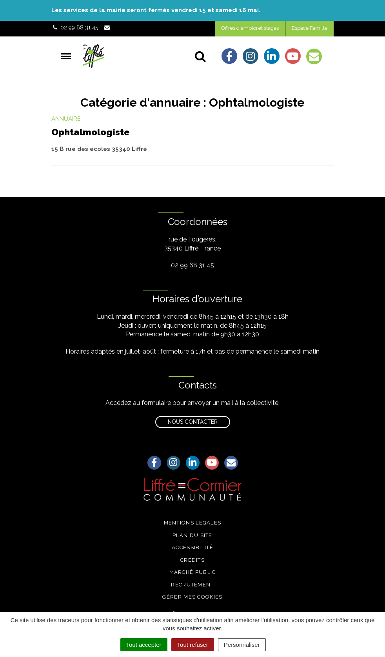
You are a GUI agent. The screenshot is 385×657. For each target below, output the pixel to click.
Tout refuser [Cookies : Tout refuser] (192, 644)
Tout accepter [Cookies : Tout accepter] (144, 644)
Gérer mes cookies (192, 597)
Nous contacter (193, 422)
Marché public (192, 572)
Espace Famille (309, 28)
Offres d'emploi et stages (250, 28)
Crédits (192, 560)
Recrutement (192, 585)
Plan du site (192, 535)
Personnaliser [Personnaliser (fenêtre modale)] (242, 644)
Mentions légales (193, 523)
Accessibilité (192, 547)
